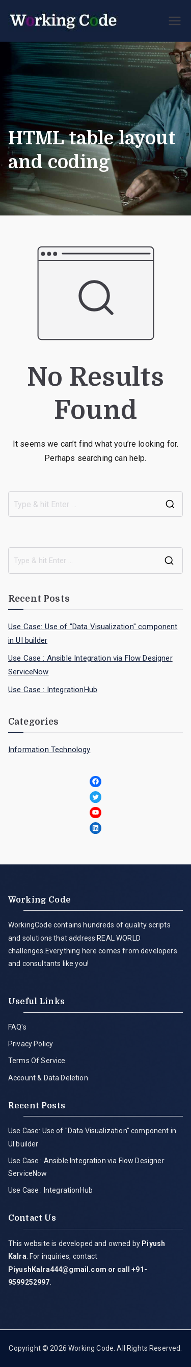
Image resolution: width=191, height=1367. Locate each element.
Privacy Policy (30, 1044)
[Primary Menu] (175, 21)
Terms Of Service (37, 1061)
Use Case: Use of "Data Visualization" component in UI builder (93, 633)
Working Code (91, 1348)
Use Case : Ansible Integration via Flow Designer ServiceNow (90, 665)
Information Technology (49, 749)
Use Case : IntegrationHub (52, 689)
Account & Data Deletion (48, 1078)
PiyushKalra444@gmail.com (57, 1269)
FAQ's (17, 1027)
